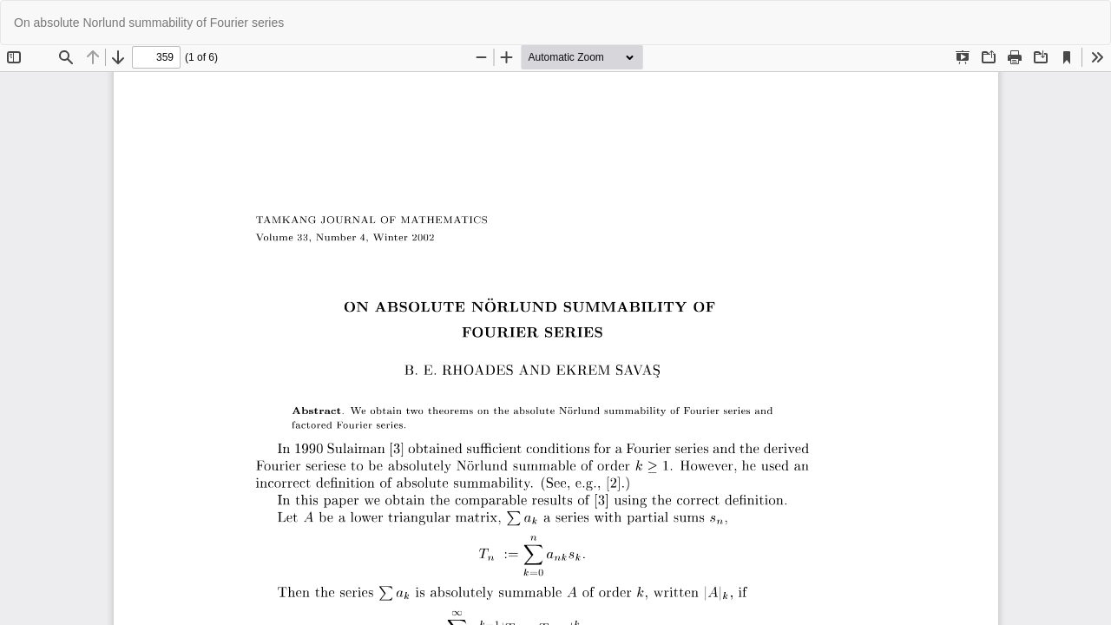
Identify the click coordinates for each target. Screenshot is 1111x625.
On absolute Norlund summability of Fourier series (149, 23)
